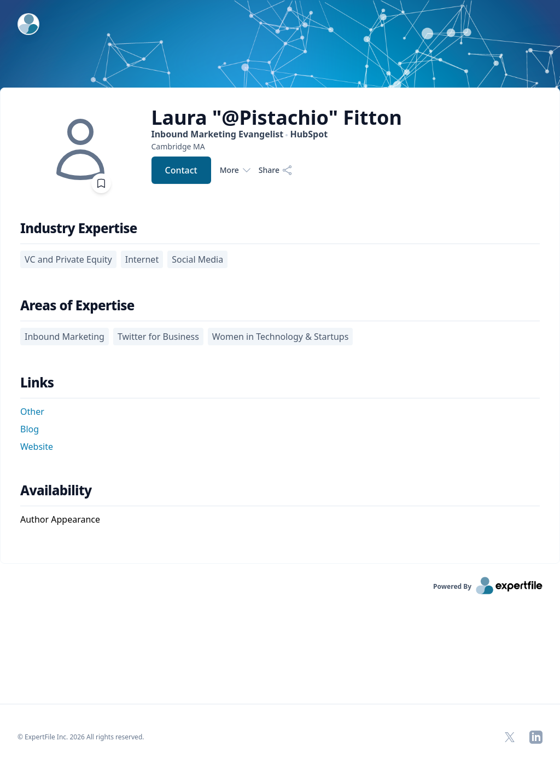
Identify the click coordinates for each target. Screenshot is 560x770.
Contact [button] (181, 170)
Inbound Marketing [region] (64, 337)
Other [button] (32, 412)
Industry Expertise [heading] (78, 228)
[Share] (276, 170)
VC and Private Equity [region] (68, 259)
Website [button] (36, 447)
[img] (80, 149)
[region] (276, 146)
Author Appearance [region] (60, 519)
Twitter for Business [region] (158, 337)
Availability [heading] (56, 490)
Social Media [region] (197, 259)
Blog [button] (29, 429)
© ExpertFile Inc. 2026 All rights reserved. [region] (81, 737)
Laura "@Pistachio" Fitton (276, 118)
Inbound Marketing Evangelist (239, 134)
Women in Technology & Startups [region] (280, 337)
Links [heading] (37, 382)
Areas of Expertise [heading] (77, 305)
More (235, 170)
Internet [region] (142, 259)
